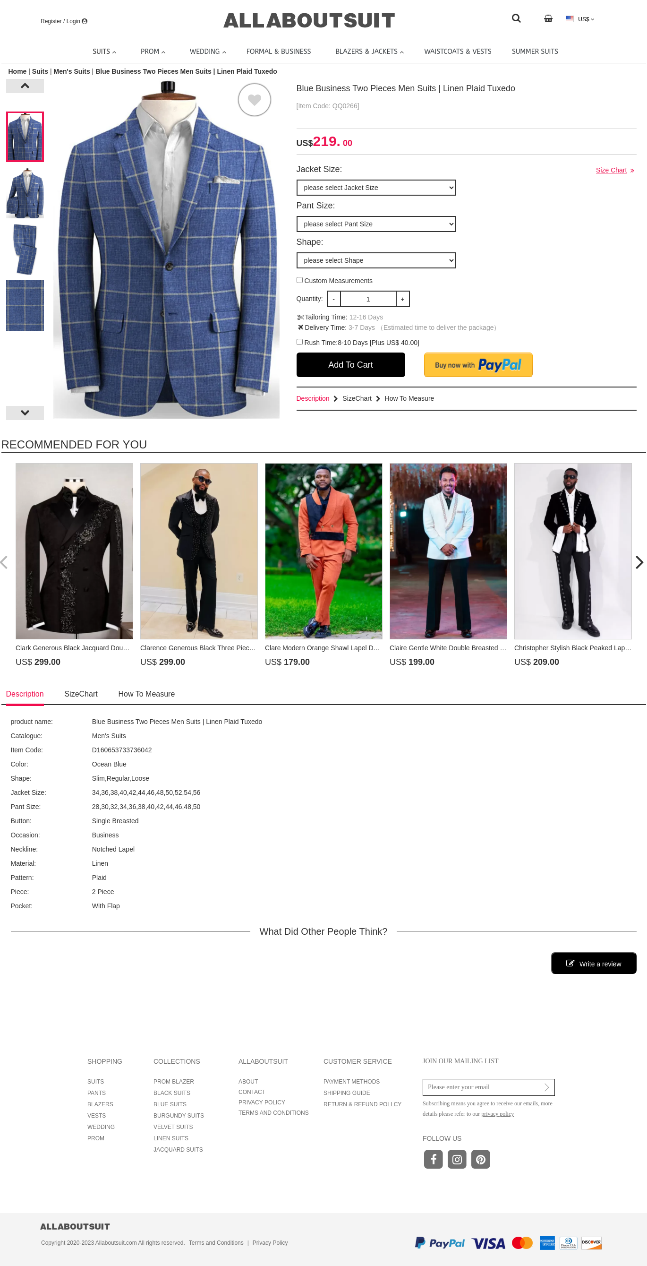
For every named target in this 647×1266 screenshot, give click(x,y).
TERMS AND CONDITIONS (273, 1113)
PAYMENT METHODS (352, 1081)
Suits (40, 71)
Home (19, 71)
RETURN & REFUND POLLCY (362, 1104)
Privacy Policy (270, 1243)
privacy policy (497, 1114)
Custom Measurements (335, 280)
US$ (580, 19)
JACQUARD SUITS (178, 1149)
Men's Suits (71, 71)
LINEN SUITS (170, 1138)
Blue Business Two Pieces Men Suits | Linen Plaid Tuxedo (186, 71)
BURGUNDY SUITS (178, 1115)
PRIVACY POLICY (261, 1102)
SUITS (95, 1081)
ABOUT (248, 1081)
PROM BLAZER (173, 1081)
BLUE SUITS (170, 1104)
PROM (95, 1138)
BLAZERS (100, 1104)
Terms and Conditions (216, 1243)
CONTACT (251, 1092)
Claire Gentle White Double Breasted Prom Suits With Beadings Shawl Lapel (502, 648)
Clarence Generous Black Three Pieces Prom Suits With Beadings (237, 648)
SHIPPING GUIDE (347, 1093)
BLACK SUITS (171, 1093)
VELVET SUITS (173, 1127)
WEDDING (101, 1127)
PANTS (96, 1093)
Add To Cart (350, 365)
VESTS (96, 1115)
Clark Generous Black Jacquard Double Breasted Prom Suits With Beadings (127, 648)
